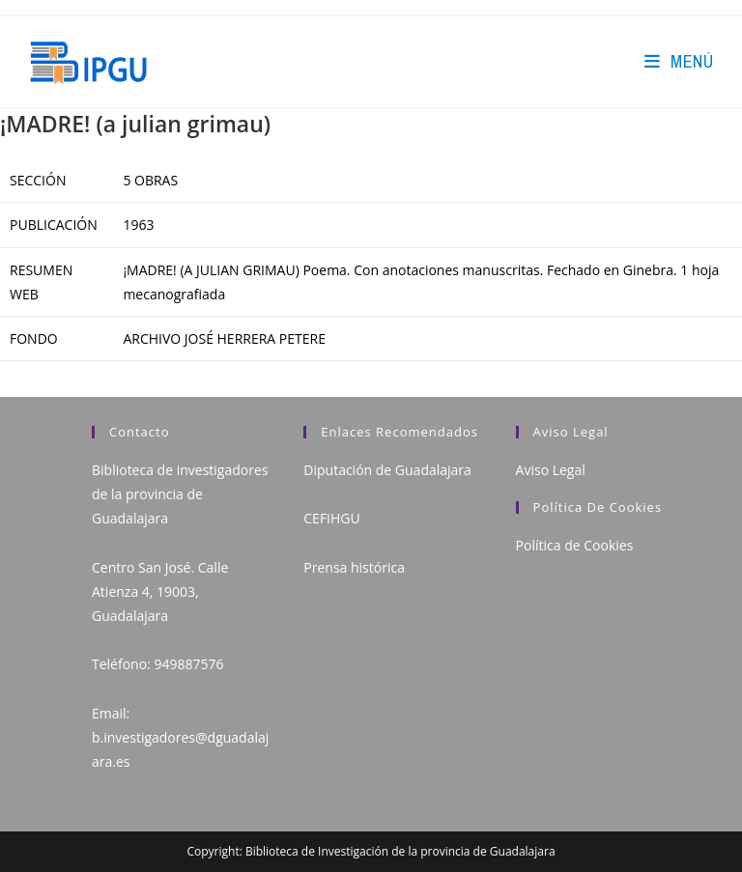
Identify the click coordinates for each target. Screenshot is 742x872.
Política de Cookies (575, 545)
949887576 (188, 664)
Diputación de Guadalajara (387, 470)
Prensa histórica (354, 567)
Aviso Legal (550, 470)
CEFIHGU (331, 518)
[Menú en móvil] (678, 61)
